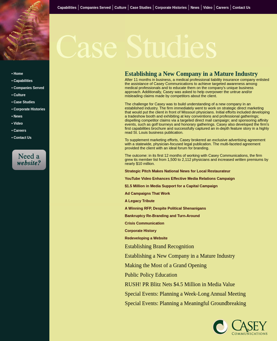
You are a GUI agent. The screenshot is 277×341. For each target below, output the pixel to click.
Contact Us (241, 7)
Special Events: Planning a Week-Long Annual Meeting (185, 294)
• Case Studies (23, 102)
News (194, 7)
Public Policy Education (151, 275)
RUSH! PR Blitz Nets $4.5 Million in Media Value (180, 284)
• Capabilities (21, 81)
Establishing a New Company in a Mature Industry (180, 256)
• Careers (18, 130)
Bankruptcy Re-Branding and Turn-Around (162, 216)
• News (16, 116)
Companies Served (95, 7)
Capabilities (66, 7)
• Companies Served (27, 88)
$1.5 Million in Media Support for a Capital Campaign (171, 186)
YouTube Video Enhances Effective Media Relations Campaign (180, 178)
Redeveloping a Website (146, 238)
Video (207, 7)
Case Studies (141, 7)
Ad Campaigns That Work (147, 193)
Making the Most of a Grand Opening (166, 265)
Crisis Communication (144, 223)
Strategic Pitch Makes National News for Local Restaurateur (177, 171)
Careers (222, 7)
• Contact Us (21, 138)
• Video (17, 123)
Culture (120, 7)
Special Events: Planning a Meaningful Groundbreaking (185, 303)
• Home (17, 74)
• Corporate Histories (28, 109)
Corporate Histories (171, 7)
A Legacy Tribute (140, 201)
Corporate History (141, 231)
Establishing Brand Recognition (159, 246)
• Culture (18, 95)
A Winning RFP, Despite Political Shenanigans (165, 208)
